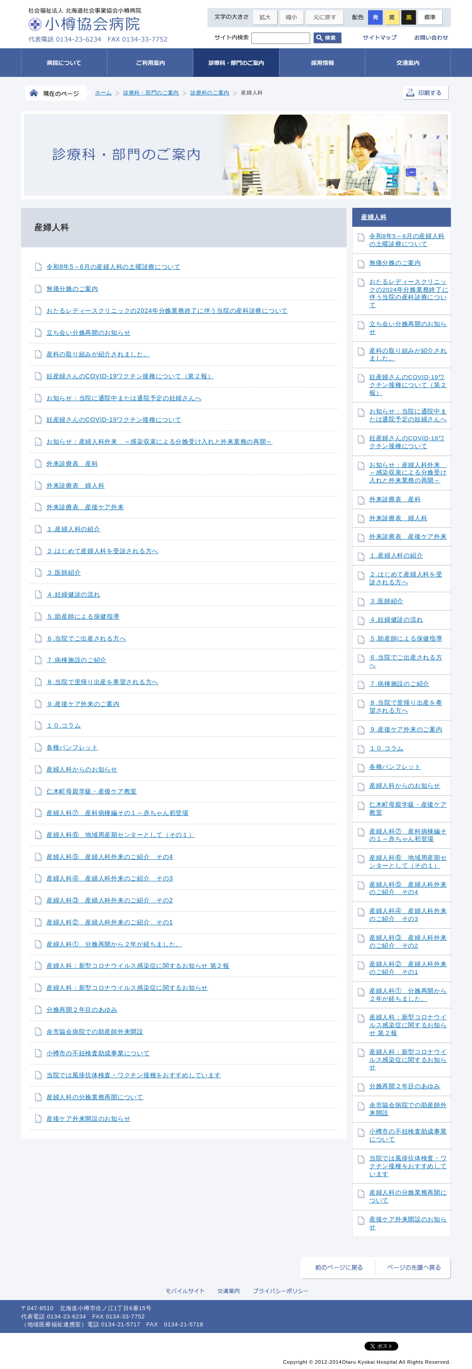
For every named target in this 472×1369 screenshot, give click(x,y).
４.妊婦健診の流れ (73, 594)
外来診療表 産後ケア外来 (85, 507)
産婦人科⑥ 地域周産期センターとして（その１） (120, 834)
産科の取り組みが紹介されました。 (98, 354)
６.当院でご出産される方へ (86, 638)
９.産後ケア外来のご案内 (83, 703)
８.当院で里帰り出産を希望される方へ (102, 681)
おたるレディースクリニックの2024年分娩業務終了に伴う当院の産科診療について (167, 310)
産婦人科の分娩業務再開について (94, 1097)
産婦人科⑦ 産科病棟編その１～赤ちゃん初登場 (117, 812)
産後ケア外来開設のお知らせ (88, 1118)
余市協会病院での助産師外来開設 (94, 1031)
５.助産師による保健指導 (83, 616)
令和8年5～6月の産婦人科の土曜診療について (113, 266)
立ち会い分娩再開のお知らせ (88, 332)
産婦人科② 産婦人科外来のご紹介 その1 (109, 922)
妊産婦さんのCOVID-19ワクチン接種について (114, 419)
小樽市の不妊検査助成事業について (98, 1053)
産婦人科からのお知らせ (82, 769)
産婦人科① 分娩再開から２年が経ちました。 (114, 944)
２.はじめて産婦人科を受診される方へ (102, 550)
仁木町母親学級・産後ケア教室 (91, 791)
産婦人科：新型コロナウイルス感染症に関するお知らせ (127, 987)
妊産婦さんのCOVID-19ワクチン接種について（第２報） (130, 376)
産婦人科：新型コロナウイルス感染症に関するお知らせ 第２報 (137, 965)
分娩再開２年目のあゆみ (82, 1009)
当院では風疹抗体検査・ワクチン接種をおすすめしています (133, 1075)
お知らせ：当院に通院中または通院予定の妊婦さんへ (123, 398)
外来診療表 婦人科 (75, 485)
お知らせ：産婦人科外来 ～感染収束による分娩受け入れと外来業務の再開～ (159, 441)
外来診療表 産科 (72, 463)
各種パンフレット (72, 747)
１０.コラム (63, 725)
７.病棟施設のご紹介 (76, 659)
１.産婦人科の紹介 (73, 528)
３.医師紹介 (63, 572)
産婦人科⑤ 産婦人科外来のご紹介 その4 (109, 856)
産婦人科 (374, 217)
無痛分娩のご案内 (72, 288)
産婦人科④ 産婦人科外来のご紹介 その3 (109, 878)
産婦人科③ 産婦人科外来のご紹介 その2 (109, 900)
